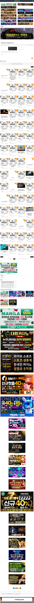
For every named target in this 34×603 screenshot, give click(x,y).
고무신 (4, 151)
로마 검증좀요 (21, 226)
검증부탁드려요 (21, 75)
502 (29, 139)
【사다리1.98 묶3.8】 (29, 151)
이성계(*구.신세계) (4, 75)
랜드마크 (4, 226)
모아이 (13, 213)
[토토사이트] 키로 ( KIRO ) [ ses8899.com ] (21, 152)
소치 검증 (12, 189)
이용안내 (14, 591)
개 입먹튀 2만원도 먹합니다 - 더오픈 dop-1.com (29, 227)
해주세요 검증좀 (21, 201)
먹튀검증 (2, 277)
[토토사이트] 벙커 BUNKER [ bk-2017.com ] (29, 214)
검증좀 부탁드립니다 (21, 164)
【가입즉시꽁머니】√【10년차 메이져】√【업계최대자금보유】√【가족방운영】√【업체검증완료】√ (12, 77)
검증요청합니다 (29, 116)
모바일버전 (19, 591)
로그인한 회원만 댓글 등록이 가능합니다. (17, 63)
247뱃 (13, 177)
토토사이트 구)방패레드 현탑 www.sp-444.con (12, 165)
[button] (32, 66)
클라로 (21, 139)
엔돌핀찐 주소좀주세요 (4, 189)
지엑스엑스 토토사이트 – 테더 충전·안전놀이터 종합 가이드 (9, 283)
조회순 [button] (32, 256)
